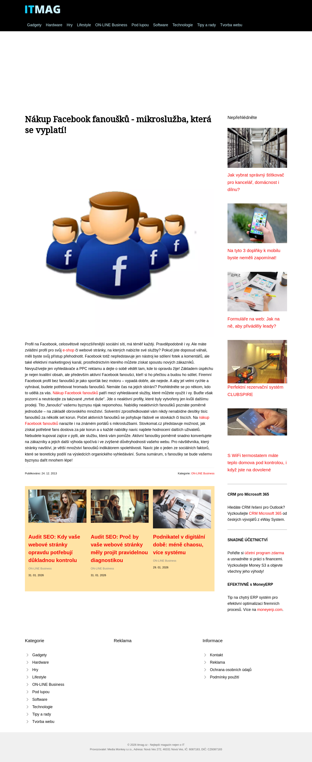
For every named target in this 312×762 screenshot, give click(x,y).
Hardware (54, 25)
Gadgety (34, 25)
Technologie (182, 25)
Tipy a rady (206, 25)
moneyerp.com (269, 609)
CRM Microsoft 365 (265, 513)
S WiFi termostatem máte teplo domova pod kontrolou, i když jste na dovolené (257, 462)
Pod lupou (140, 25)
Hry (70, 25)
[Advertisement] (156, 63)
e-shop (68, 350)
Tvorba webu (231, 25)
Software (160, 25)
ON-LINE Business (111, 25)
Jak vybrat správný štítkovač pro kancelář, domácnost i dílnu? (256, 182)
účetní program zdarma (264, 553)
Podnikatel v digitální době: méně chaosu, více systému (179, 544)
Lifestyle (84, 25)
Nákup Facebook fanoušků (75, 393)
